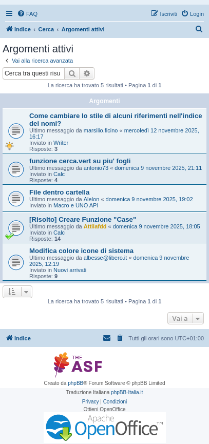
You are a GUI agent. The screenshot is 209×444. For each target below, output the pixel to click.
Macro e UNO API (75, 205)
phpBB (75, 383)
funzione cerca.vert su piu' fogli (79, 161)
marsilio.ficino (101, 130)
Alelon (92, 199)
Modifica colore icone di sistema (81, 251)
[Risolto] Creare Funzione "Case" (82, 219)
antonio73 (96, 168)
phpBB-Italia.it (127, 392)
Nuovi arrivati (69, 270)
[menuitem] (27, 14)
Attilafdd (95, 226)
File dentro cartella (59, 192)
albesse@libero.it (105, 258)
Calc (59, 174)
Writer (60, 143)
